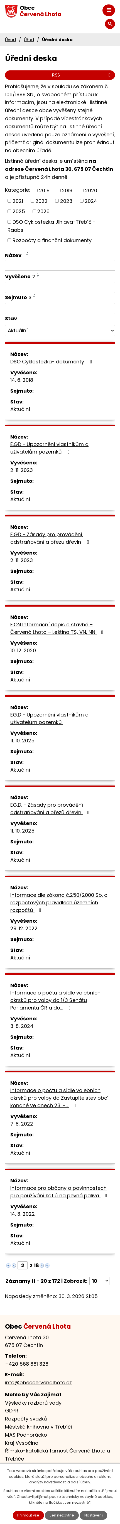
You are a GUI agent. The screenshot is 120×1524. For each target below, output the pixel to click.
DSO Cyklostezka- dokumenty (52, 361)
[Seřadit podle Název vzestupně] (28, 253)
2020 (91, 190)
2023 (66, 200)
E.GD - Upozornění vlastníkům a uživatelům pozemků (49, 448)
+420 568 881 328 (26, 1363)
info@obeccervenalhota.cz (38, 1382)
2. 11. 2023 (21, 470)
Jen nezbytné (62, 1515)
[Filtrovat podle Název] (60, 265)
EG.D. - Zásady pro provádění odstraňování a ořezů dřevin (51, 808)
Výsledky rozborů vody (33, 1402)
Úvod (10, 40)
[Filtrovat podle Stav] (60, 330)
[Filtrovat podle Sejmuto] (60, 308)
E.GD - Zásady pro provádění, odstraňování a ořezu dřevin (50, 538)
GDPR (11, 1410)
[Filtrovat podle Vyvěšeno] (60, 287)
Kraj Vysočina (21, 1442)
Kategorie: (17, 189)
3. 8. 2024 (21, 1026)
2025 (19, 211)
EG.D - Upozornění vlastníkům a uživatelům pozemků (49, 718)
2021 (18, 200)
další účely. (81, 1482)
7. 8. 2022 (21, 1123)
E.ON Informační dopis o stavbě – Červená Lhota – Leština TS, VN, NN (58, 628)
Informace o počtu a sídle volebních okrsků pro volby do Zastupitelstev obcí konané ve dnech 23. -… (59, 1098)
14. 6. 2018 (21, 379)
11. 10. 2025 (22, 740)
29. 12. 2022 (24, 928)
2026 (43, 211)
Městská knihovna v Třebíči (38, 1426)
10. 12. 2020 (23, 650)
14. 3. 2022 (22, 1213)
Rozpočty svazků (26, 1418)
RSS (82, 75)
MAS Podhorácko (26, 1434)
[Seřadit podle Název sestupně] (28, 255)
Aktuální (20, 409)
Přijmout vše (28, 1515)
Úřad (29, 40)
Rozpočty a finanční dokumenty (52, 240)
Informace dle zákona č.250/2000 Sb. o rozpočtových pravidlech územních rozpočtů (58, 903)
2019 (67, 190)
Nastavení (93, 1515)
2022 (41, 200)
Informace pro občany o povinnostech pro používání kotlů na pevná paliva (59, 1192)
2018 (44, 190)
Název (15, 255)
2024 (91, 200)
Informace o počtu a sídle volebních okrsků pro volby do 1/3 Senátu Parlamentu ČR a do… (55, 1000)
